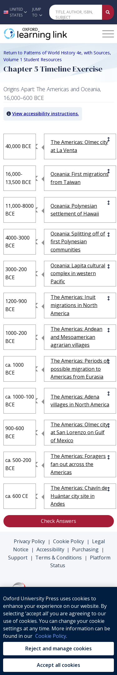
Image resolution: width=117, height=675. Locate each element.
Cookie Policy (68, 541)
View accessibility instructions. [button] (45, 114)
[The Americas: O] (80, 146)
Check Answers (58, 521)
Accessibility (50, 549)
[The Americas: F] (80, 464)
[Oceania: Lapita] (80, 274)
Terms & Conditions (58, 557)
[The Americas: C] (80, 496)
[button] (14, 12)
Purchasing (85, 549)
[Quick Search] (75, 12)
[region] (58, 631)
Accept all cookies (58, 665)
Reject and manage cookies (58, 648)
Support (17, 557)
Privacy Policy (29, 541)
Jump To (37, 12)
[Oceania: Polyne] (80, 210)
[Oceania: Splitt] (80, 242)
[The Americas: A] (80, 337)
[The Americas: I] (80, 305)
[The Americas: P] (80, 369)
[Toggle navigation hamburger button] (108, 34)
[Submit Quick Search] (108, 12)
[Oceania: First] (80, 178)
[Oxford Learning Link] (50, 34)
